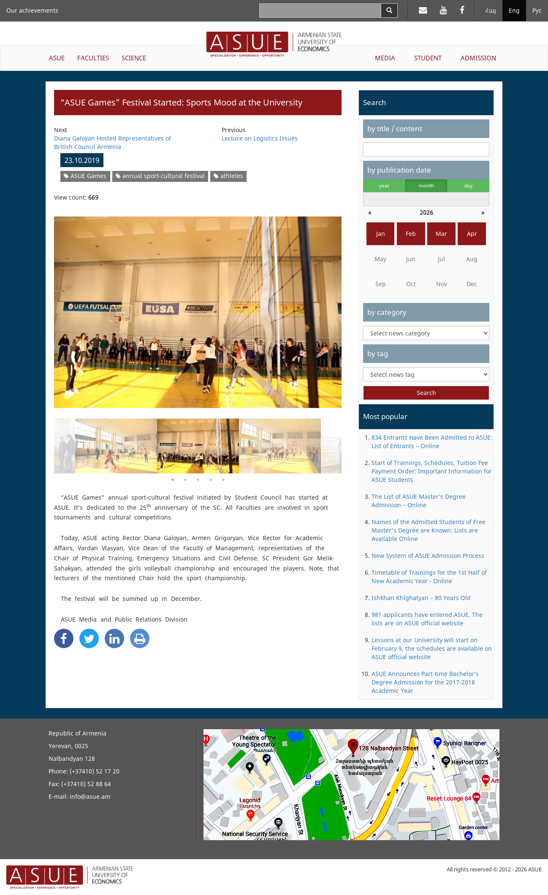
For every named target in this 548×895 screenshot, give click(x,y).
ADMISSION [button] (478, 58)
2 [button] (185, 480)
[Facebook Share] (63, 638)
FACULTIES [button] (93, 58)
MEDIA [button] (385, 58)
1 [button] (172, 480)
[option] (198, 307)
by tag (377, 353)
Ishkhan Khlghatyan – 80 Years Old (421, 598)
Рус (537, 10)
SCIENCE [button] (134, 58)
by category (387, 312)
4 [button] (210, 480)
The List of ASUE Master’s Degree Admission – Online (419, 500)
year (384, 185)
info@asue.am (90, 796)
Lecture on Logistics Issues (260, 138)
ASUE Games (85, 176)
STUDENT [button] (428, 58)
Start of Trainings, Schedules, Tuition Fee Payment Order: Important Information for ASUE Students (432, 471)
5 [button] (223, 480)
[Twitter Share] (89, 638)
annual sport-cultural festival (160, 176)
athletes (228, 176)
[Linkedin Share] (114, 638)
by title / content (394, 128)
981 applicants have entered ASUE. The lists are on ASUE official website (427, 619)
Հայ (491, 10)
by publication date (399, 170)
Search (426, 393)
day (468, 185)
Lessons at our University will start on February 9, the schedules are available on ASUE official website (432, 648)
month (426, 185)
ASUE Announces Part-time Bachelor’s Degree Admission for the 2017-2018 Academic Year (425, 682)
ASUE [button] (57, 58)
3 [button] (198, 480)
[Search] (389, 10)
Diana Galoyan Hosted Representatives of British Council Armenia (112, 142)
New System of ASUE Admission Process (428, 556)
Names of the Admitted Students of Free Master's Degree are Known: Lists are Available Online (429, 530)
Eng (514, 10)
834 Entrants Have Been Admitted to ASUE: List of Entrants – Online (432, 441)
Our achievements (32, 10)
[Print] (139, 638)
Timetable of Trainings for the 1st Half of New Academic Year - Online (429, 576)
